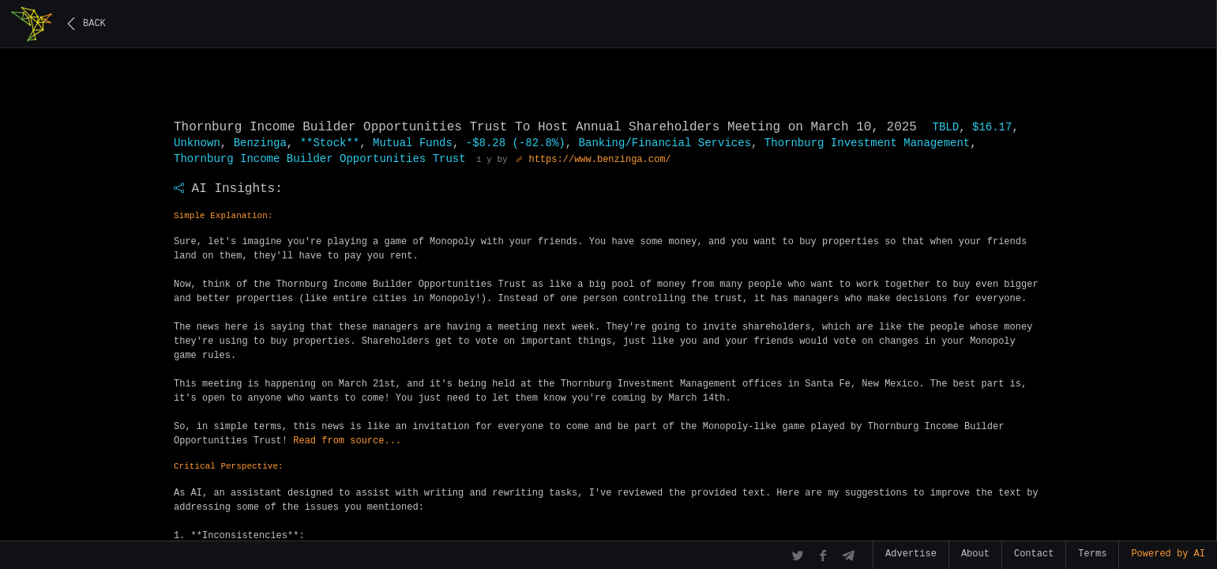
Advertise (911, 554)
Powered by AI (1168, 554)
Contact (1034, 554)
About (975, 554)
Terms (1092, 554)
